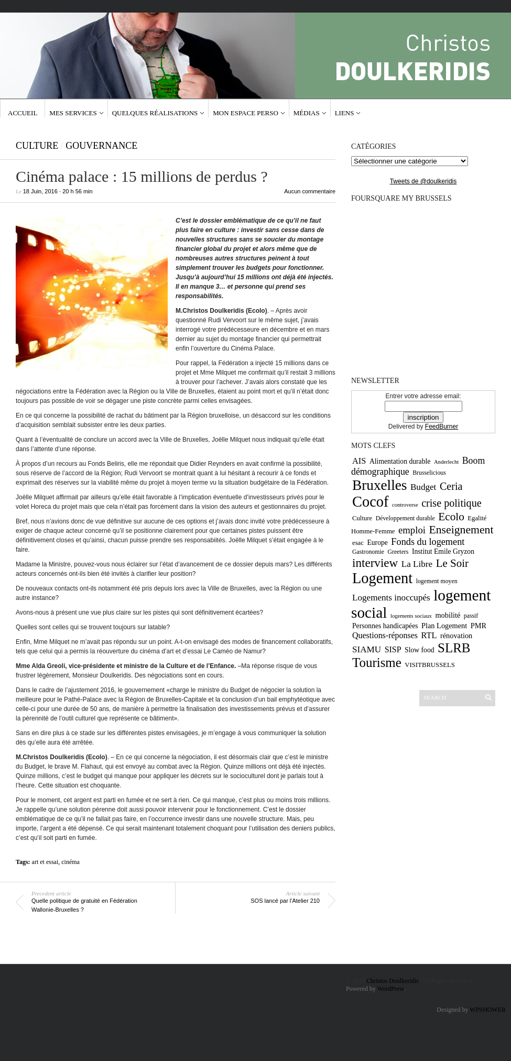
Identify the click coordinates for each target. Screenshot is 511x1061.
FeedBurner (441, 426)
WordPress (391, 988)
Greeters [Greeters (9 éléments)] (397, 551)
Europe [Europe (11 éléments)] (377, 542)
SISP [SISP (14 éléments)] (393, 649)
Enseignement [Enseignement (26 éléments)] (461, 529)
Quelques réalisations (155, 113)
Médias (306, 113)
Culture (37, 145)
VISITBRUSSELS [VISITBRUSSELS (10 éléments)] (430, 665)
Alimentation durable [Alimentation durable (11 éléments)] (399, 461)
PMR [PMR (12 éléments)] (478, 625)
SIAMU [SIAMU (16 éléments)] (366, 649)
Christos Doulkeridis (392, 981)
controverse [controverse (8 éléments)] (405, 505)
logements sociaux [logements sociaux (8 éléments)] (411, 616)
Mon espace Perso (245, 113)
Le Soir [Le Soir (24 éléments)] (452, 563)
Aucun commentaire (309, 191)
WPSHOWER (488, 1009)
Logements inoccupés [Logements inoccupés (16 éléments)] (391, 598)
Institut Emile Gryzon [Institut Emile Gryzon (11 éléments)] (443, 551)
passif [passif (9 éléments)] (471, 615)
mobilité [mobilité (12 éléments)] (447, 615)
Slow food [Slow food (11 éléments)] (419, 650)
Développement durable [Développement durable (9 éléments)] (405, 518)
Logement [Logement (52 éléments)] (382, 578)
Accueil (22, 113)
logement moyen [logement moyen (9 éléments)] (437, 581)
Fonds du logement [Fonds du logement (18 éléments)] (427, 542)
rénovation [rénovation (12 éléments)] (456, 635)
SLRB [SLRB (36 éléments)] (454, 648)
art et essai (45, 862)
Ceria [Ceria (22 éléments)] (451, 486)
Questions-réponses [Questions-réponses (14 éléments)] (385, 635)
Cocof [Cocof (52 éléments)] (370, 502)
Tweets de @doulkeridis (423, 181)
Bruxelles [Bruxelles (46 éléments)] (379, 485)
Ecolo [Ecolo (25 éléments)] (451, 516)
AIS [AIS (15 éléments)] (359, 461)
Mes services (72, 113)
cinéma (70, 862)
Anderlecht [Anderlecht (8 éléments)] (446, 462)
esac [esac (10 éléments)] (358, 542)
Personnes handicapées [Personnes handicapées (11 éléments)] (385, 626)
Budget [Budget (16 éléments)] (423, 487)
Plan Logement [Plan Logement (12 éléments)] (444, 625)
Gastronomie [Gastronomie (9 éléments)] (368, 551)
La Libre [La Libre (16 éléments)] (416, 564)
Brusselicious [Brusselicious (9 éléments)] (429, 472)
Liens (344, 113)
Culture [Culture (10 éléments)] (362, 518)
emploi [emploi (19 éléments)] (412, 529)
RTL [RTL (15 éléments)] (429, 635)
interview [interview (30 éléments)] (375, 563)
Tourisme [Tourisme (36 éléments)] (376, 662)
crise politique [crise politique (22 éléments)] (451, 503)
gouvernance (101, 145)
